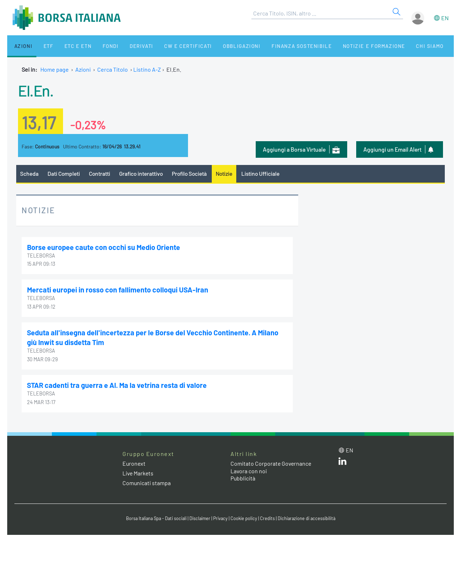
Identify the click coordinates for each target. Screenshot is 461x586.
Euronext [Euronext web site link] (134, 462)
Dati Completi (64, 173)
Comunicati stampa (146, 482)
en (445, 17)
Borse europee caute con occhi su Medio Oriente (104, 247)
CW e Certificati (171, 46)
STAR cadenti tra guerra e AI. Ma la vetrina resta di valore (117, 384)
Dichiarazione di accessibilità (308, 517)
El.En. (36, 90)
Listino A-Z (147, 69)
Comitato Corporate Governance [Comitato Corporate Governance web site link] (271, 462)
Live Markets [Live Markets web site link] (138, 472)
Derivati (126, 46)
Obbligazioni (222, 46)
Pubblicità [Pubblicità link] (243, 477)
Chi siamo (404, 46)
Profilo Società (192, 173)
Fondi (98, 46)
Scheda (29, 173)
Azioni (20, 46)
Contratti (100, 173)
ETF (42, 46)
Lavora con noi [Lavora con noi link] (248, 469)
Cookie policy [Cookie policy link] (245, 517)
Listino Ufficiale (265, 173)
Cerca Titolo (112, 69)
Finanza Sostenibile (280, 46)
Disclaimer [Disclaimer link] (200, 517)
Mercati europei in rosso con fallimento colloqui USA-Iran (118, 289)
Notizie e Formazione (351, 46)
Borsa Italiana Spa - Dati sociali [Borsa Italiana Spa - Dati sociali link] (154, 517)
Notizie (228, 173)
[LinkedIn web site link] (342, 461)
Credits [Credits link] (268, 517)
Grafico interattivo (142, 173)
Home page (54, 69)
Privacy (221, 517)
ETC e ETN (69, 46)
